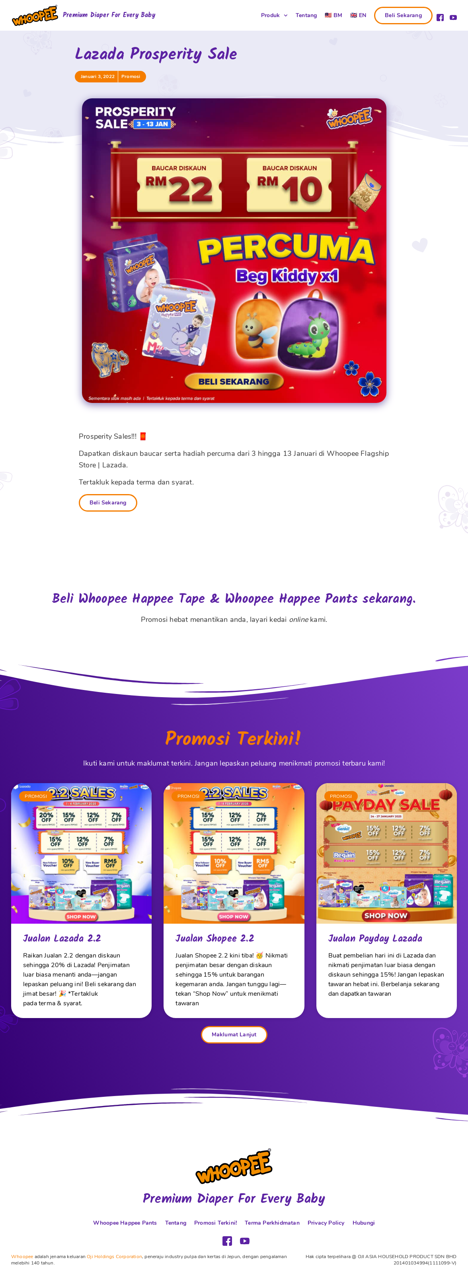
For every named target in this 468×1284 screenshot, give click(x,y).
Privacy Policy (326, 1223)
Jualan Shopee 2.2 (215, 939)
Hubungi (364, 1223)
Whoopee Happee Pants (125, 1223)
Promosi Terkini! (215, 1223)
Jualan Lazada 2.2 (62, 939)
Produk (274, 15)
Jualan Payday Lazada (375, 939)
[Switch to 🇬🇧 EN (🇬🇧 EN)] (358, 15)
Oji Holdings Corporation (114, 1256)
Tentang (306, 15)
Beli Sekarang (108, 502)
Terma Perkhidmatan (272, 1223)
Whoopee (22, 1256)
